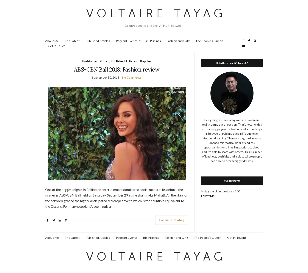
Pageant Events (126, 41)
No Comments (132, 77)
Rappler (145, 61)
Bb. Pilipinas (153, 41)
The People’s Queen (209, 41)
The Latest (72, 41)
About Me (52, 41)
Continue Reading (171, 220)
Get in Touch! (57, 46)
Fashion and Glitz (178, 41)
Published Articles (98, 41)
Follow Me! (208, 196)
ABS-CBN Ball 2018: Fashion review (117, 69)
